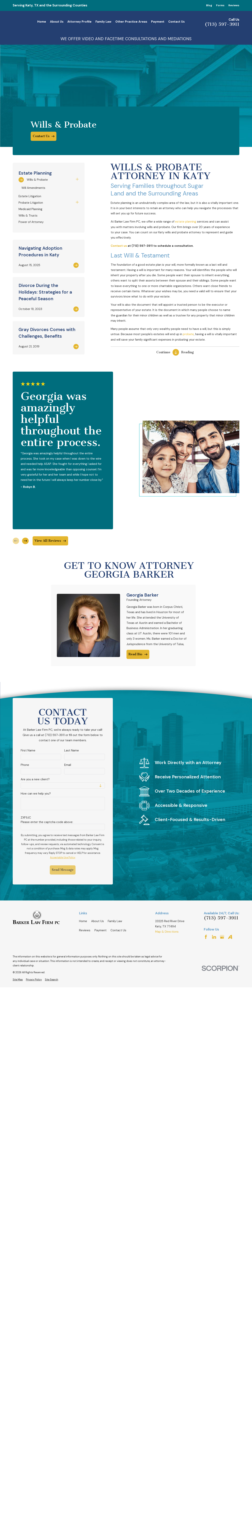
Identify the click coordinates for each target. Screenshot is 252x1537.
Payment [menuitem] (157, 22)
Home (83, 921)
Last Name (71, 750)
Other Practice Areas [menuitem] (131, 22)
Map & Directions (167, 932)
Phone (25, 765)
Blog (209, 5)
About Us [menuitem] (56, 22)
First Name (28, 750)
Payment (100, 930)
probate (188, 334)
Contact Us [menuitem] (176, 22)
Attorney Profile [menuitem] (79, 22)
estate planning (185, 222)
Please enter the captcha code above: (47, 822)
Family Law (115, 921)
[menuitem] (46, 180)
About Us (97, 921)
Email (67, 765)
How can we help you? (36, 793)
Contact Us (118, 930)
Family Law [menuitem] (103, 22)
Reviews (233, 5)
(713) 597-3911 (222, 24)
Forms (220, 5)
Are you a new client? (35, 779)
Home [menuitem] (41, 22)
